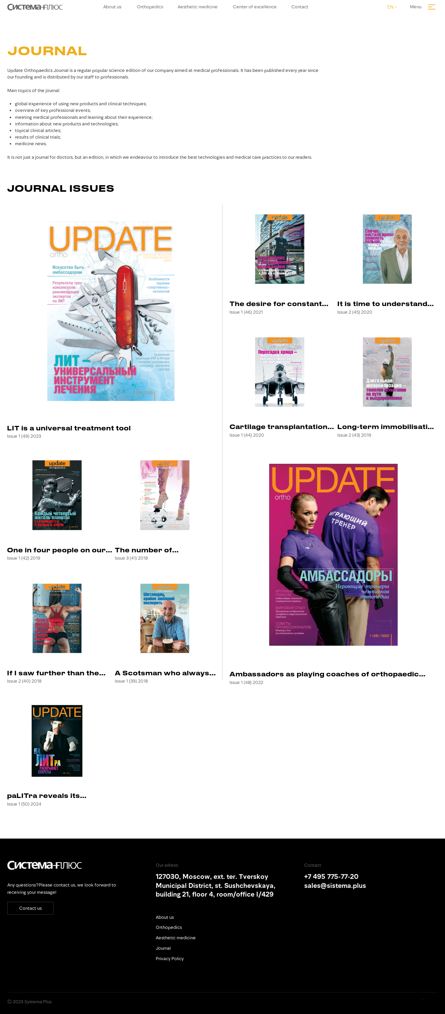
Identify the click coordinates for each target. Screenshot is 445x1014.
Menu (415, 6)
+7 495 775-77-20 (331, 876)
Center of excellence (255, 6)
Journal (163, 948)
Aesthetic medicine (198, 6)
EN (390, 7)
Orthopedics (150, 6)
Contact (299, 6)
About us (112, 6)
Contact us (30, 908)
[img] (432, 7)
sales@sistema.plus (335, 885)
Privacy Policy (170, 958)
